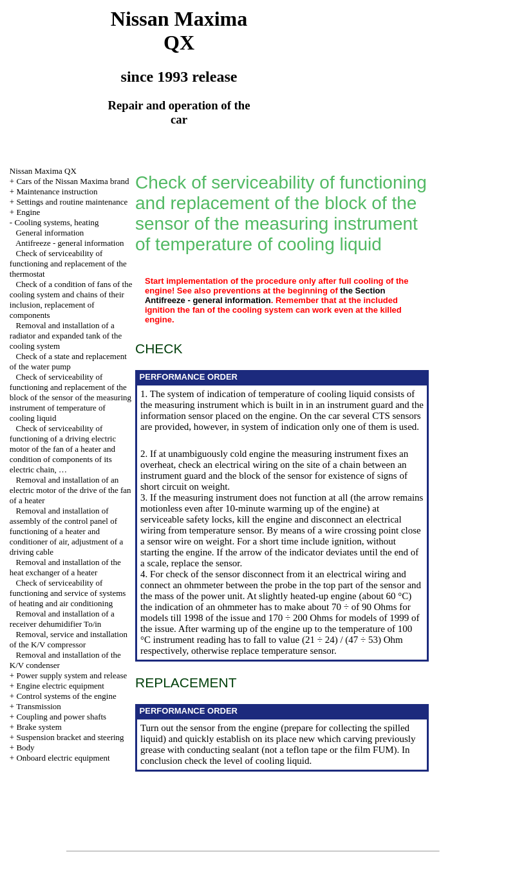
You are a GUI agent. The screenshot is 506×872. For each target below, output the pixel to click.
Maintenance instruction (56, 191)
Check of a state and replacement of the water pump (68, 361)
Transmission (38, 706)
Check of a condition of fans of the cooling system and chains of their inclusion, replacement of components (71, 299)
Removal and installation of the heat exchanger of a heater (65, 567)
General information (50, 232)
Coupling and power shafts (61, 716)
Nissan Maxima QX (43, 171)
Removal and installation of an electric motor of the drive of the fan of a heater (70, 490)
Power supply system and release (71, 675)
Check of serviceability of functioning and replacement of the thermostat (68, 263)
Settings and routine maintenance (71, 202)
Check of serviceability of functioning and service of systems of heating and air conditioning (68, 593)
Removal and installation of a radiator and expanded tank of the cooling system (66, 335)
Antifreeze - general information (69, 243)
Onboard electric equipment (62, 758)
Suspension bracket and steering (70, 737)
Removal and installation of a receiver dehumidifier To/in (62, 619)
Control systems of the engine (66, 696)
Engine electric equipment (60, 686)
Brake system (38, 727)
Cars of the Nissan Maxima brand (72, 181)
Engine (28, 212)
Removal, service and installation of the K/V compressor (68, 639)
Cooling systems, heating (56, 222)
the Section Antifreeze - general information (265, 295)
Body (25, 747)
